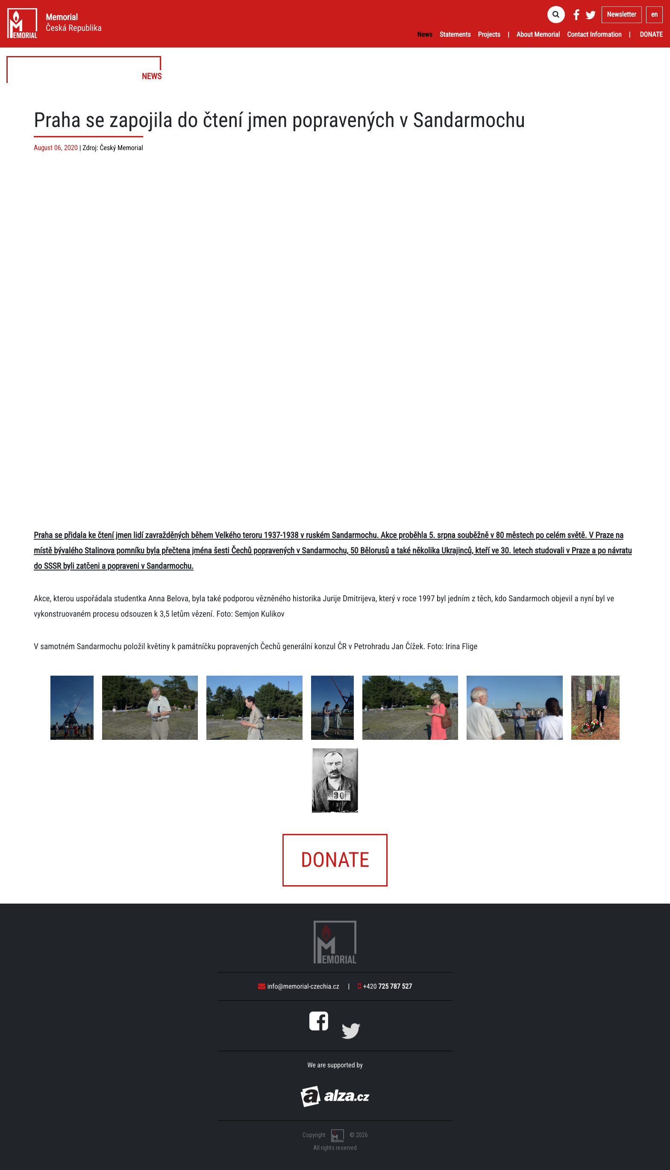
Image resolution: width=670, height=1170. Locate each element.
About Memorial (538, 34)
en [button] (654, 14)
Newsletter (621, 14)
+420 (385, 986)
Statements (455, 34)
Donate (651, 34)
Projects (489, 34)
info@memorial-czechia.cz (298, 986)
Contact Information (594, 34)
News (424, 34)
